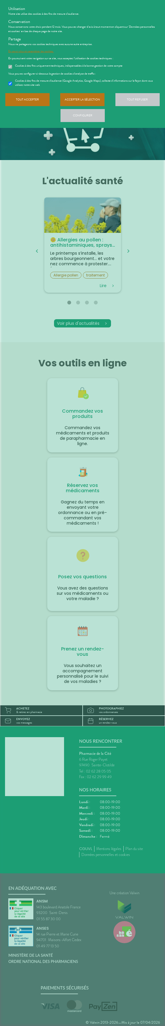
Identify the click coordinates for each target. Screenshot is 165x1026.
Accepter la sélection (82, 99)
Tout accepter (27, 99)
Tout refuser (137, 99)
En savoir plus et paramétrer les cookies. (31, 51)
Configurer (82, 115)
